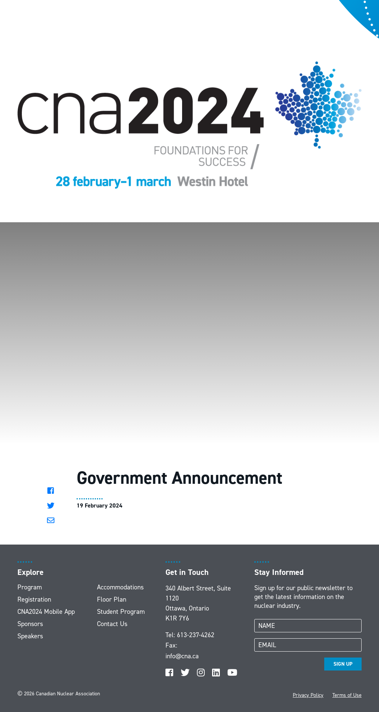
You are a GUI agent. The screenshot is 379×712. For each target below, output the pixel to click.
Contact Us (112, 624)
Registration (34, 599)
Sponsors (30, 624)
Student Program (121, 611)
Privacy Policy (308, 695)
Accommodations (120, 587)
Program (29, 587)
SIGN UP (342, 664)
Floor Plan (111, 599)
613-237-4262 (195, 635)
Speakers (30, 636)
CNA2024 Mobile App (46, 611)
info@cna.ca (182, 656)
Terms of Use (347, 695)
